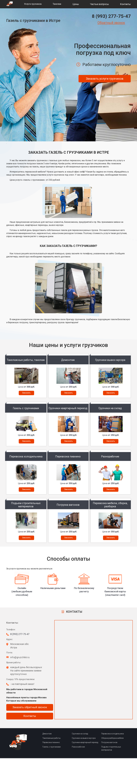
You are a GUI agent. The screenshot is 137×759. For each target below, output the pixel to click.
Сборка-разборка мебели (112, 739)
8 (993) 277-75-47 (111, 16)
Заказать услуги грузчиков (104, 78)
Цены (76, 4)
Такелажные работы (51, 739)
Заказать (26, 393)
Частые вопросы (99, 4)
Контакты (125, 4)
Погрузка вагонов (109, 743)
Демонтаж (47, 734)
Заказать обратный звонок (29, 708)
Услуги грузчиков (33, 4)
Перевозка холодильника (112, 734)
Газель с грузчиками (51, 748)
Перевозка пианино (51, 743)
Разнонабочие (78, 748)
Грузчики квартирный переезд (85, 743)
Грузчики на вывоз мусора (84, 739)
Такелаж (57, 4)
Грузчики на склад (80, 734)
